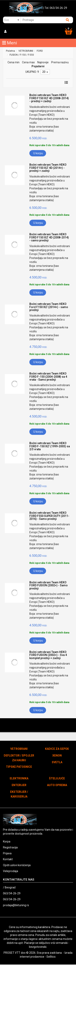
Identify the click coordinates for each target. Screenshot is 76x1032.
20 (45, 71)
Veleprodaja (10, 871)
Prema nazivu (60, 62)
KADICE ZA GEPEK (57, 748)
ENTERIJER (19, 785)
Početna (10, 50)
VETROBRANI (25, 50)
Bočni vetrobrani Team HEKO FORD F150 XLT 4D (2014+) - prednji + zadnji (47, 167)
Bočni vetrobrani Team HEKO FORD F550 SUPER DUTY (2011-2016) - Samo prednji (49, 515)
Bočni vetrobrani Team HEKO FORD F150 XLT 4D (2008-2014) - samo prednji (49, 237)
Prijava (7, 853)
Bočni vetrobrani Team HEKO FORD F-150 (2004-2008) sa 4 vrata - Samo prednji (48, 376)
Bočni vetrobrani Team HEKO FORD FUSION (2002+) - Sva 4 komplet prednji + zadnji (48, 655)
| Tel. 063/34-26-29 (55, 7)
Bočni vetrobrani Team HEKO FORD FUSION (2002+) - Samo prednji (48, 585)
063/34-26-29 (11, 893)
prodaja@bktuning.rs (16, 905)
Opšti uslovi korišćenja (17, 865)
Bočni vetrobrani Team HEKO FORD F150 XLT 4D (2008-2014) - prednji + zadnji (49, 98)
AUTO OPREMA (57, 785)
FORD (40, 50)
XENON (57, 755)
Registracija (10, 847)
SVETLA (57, 762)
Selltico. (51, 956)
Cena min (13, 62)
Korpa (6, 841)
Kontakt (8, 859)
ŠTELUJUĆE (57, 778)
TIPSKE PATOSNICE (19, 766)
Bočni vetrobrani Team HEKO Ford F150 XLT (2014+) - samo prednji (48, 307)
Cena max (28, 62)
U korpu (38, 153)
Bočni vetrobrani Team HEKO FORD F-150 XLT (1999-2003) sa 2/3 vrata (49, 446)
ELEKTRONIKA (19, 778)
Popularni (38, 66)
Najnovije (43, 62)
